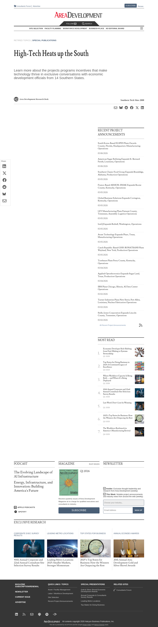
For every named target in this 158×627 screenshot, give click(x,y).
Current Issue (22, 597)
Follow (71, 24)
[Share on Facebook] (5, 180)
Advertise (36, 6)
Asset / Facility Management (59, 590)
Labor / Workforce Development (60, 593)
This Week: (123, 495)
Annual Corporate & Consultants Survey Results (93, 596)
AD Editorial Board (115, 28)
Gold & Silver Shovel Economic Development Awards (93, 590)
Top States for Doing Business (93, 605)
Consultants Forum (23, 6)
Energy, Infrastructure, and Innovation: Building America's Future (33, 486)
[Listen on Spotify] (34, 511)
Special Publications (44, 40)
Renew (140, 6)
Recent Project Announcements (60, 601)
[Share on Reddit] (5, 187)
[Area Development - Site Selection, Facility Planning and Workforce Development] (79, 15)
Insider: (122, 490)
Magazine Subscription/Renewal (27, 585)
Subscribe (131, 5)
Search (87, 24)
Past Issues (94, 464)
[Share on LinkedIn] (5, 166)
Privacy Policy (87, 624)
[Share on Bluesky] (5, 194)
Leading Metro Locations (90, 601)
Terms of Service (99, 624)
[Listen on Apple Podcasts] (34, 507)
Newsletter (21, 592)
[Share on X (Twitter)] (5, 173)
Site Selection (53, 597)
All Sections (141, 28)
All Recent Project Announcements (113, 325)
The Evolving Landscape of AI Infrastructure (33, 474)
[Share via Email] (5, 201)
